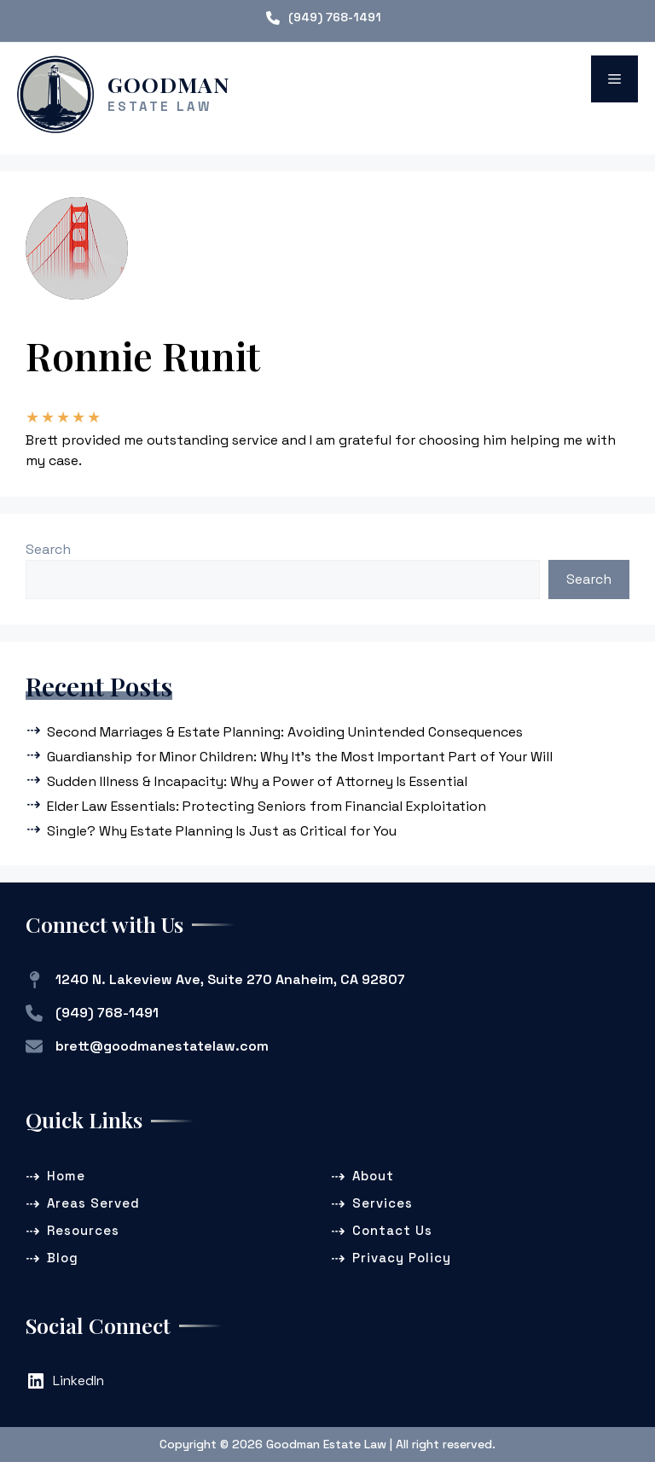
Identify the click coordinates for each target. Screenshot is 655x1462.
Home (66, 1176)
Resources (83, 1230)
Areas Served (93, 1203)
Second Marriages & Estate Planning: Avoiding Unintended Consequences (285, 732)
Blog (62, 1257)
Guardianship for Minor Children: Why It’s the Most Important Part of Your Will (300, 757)
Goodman (168, 84)
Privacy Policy (401, 1257)
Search (48, 549)
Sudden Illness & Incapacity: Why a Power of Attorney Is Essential (257, 781)
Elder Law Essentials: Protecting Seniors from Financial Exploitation (266, 806)
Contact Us (392, 1230)
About (373, 1176)
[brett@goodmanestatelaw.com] (147, 1046)
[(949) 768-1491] (323, 17)
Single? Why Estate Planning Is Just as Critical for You (222, 831)
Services (382, 1203)
